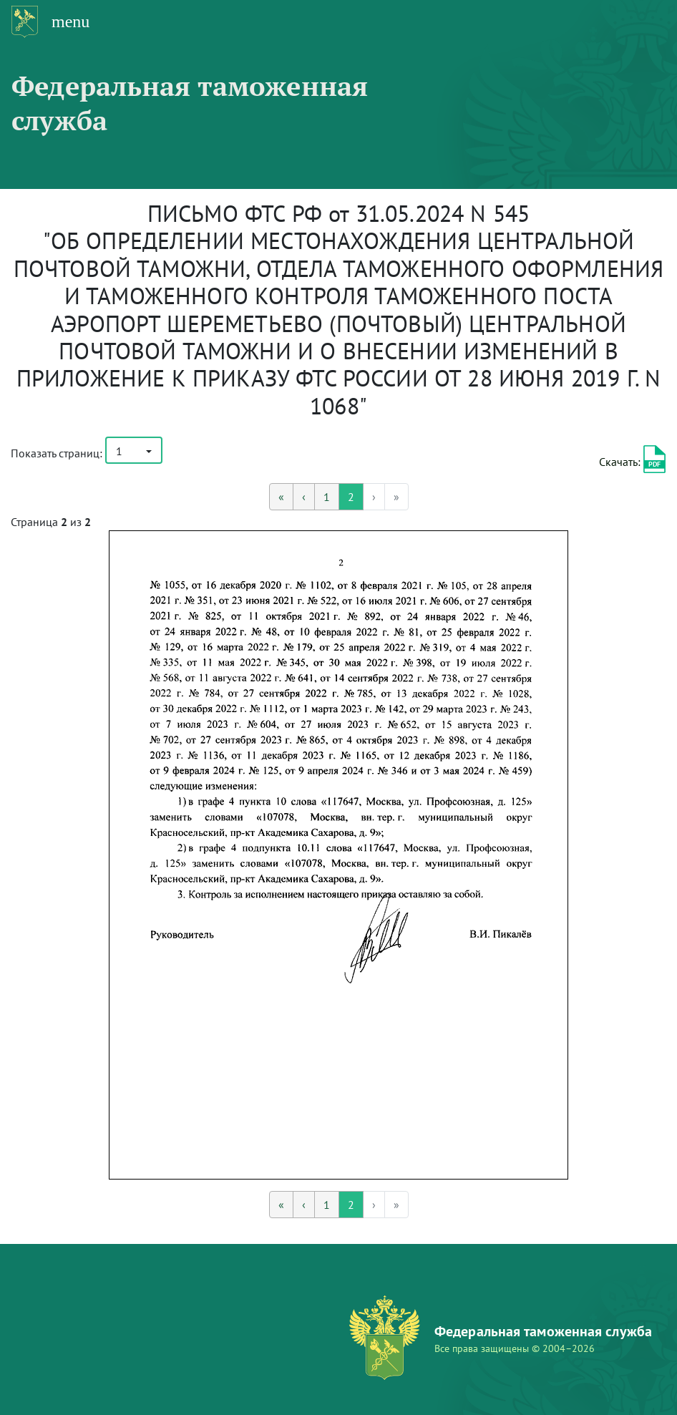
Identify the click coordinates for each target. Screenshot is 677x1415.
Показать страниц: (56, 453)
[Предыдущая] (304, 496)
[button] (134, 450)
